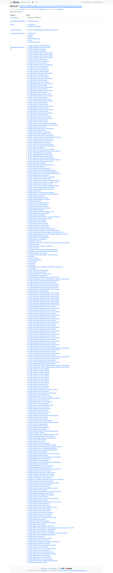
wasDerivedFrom (16, 30)
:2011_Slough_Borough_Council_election (39, 152)
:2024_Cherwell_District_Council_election (39, 477)
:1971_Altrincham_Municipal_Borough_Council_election (43, 358)
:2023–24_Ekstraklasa (34, 201)
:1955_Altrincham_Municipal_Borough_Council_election (43, 303)
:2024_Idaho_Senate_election (36, 524)
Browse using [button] (25, 2)
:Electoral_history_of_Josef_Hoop (37, 253)
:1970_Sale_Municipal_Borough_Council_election (42, 355)
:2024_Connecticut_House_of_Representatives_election (43, 483)
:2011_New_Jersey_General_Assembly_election (41, 146)
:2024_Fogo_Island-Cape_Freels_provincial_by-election (43, 498)
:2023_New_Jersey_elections (36, 196)
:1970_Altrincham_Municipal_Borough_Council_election (43, 353)
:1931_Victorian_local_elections (37, 50)
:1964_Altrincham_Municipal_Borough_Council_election (43, 330)
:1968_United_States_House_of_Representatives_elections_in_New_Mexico (48, 348)
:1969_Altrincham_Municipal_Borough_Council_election (43, 349)
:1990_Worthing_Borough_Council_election (40, 95)
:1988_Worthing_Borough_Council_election (40, 90)
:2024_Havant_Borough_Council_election (39, 515)
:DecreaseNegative (34, 38)
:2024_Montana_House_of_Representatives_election (43, 560)
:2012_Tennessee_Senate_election (38, 417)
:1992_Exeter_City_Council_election (38, 104)
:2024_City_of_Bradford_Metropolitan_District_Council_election (45, 479)
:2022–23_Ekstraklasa (34, 190)
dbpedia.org (60, 9)
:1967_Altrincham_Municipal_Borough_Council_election (43, 341)
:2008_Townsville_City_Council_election (39, 408)
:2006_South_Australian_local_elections (39, 132)
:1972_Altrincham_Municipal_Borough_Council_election (43, 362)
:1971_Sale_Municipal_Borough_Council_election (42, 360)
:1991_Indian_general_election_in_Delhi (39, 99)
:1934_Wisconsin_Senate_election (38, 275)
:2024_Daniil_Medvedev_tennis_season (39, 208)
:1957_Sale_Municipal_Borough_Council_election (42, 310)
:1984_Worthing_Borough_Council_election (40, 78)
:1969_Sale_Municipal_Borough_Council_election (42, 351)
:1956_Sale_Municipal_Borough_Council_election (42, 306)
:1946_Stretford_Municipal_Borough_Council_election (43, 287)
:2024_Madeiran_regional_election (38, 223)
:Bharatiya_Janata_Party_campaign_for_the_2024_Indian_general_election (48, 242)
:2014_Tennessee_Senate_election (38, 424)
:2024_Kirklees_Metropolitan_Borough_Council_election (43, 541)
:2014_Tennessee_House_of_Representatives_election (43, 422)
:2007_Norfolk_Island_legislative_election (40, 133)
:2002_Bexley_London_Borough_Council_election (42, 393)
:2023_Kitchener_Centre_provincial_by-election (41, 192)
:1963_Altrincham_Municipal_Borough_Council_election (43, 327)
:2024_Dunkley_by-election (36, 209)
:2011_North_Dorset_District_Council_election (41, 149)
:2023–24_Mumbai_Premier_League (38, 203)
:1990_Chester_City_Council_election (38, 374)
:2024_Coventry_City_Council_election (39, 486)
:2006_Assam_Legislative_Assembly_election (40, 405)
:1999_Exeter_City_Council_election (38, 121)
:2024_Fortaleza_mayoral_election (38, 500)
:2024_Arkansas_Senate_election (37, 451)
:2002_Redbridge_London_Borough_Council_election (43, 125)
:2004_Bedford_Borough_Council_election (40, 401)
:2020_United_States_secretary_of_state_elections (42, 438)
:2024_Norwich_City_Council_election (38, 225)
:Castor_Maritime (33, 248)
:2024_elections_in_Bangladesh (37, 239)
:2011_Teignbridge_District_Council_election (40, 154)
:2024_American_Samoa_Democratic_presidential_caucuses (44, 446)
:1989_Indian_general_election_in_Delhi (39, 94)
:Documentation (33, 21)
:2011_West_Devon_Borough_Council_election (41, 158)
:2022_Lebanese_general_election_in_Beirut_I (41, 189)
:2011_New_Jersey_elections (36, 147)
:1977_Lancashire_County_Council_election (40, 56)
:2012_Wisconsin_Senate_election (38, 419)
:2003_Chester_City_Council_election (38, 400)
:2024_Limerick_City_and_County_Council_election (42, 548)
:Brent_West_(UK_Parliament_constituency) (40, 246)
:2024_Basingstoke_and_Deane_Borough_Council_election (44, 457)
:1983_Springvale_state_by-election (38, 71)
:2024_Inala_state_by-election (36, 215)
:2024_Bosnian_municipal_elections (38, 206)
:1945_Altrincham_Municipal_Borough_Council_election (43, 280)
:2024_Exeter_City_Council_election (38, 496)
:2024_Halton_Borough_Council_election (39, 508)
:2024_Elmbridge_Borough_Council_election (40, 493)
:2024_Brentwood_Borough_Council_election (41, 465)
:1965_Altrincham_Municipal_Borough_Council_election (43, 334)
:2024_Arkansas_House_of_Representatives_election (43, 450)
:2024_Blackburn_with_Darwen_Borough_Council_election (44, 462)
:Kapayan (31, 256)
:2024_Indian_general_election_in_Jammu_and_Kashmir (44, 216)
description (14, 17)
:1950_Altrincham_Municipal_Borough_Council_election (43, 294)
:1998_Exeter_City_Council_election (38, 120)
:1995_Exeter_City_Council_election (38, 111)
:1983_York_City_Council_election (37, 75)
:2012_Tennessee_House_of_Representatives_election (43, 415)
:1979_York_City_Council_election (37, 59)
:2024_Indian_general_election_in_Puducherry (41, 531)
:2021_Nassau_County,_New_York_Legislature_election (43, 185)
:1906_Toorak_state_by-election (37, 272)
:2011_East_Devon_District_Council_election (40, 139)
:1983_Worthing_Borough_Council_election (40, 73)
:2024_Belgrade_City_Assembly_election (39, 458)
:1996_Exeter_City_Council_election (38, 114)
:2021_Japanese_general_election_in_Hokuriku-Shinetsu (44, 180)
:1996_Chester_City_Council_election (38, 382)
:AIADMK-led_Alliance (34, 241)
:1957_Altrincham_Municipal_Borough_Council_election (43, 308)
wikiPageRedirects (17, 33)
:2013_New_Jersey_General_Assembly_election (41, 165)
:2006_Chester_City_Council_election (38, 407)
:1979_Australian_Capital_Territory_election (40, 57)
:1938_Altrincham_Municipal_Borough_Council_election (43, 277)
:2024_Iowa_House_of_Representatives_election (41, 534)
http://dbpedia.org (41, 9)
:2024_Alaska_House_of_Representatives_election (42, 445)
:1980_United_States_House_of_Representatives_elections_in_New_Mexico (48, 367)
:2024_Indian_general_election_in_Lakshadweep (41, 529)
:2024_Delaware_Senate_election (37, 489)
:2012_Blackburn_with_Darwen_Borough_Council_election (44, 159)
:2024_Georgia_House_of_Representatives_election (42, 507)
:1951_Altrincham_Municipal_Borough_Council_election (43, 296)
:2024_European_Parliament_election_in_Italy (41, 211)
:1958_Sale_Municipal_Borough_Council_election (42, 313)
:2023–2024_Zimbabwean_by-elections (39, 199)
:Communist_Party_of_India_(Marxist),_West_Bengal (42, 249)
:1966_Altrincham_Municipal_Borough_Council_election (43, 337)
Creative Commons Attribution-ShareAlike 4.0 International (73, 570)
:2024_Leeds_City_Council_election (38, 547)
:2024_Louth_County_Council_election (39, 550)
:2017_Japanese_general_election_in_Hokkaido (41, 177)
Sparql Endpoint (98, 2)
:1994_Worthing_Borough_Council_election (40, 109)
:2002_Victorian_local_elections (37, 127)
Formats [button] (35, 2)
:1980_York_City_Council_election (37, 63)
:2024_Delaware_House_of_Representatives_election (43, 488)
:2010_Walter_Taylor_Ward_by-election (39, 412)
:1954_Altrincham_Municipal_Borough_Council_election (43, 301)
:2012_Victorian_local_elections (37, 163)
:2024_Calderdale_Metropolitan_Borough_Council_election (44, 469)
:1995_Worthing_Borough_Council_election (40, 113)
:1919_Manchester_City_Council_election (39, 273)
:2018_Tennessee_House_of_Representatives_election (43, 434)
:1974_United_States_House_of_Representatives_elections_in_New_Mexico (48, 365)
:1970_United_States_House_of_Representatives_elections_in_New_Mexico (48, 356)
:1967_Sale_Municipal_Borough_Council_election (42, 343)
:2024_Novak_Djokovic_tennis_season (39, 227)
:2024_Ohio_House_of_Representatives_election (41, 229)
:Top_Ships (31, 265)
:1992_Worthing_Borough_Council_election (40, 106)
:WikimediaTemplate (34, 26)
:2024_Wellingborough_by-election (38, 235)
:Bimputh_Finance (33, 244)
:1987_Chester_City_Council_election (38, 368)
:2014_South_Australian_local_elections (39, 168)
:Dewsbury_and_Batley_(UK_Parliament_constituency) (43, 251)
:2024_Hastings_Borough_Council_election (40, 514)
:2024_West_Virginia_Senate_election (38, 237)
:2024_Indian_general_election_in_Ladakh (40, 218)
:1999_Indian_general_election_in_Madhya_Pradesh (42, 389)
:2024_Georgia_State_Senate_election (39, 213)
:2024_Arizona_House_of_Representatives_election (42, 448)
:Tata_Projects (32, 261)
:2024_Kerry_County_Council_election (39, 540)
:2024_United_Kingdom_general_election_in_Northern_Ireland (45, 232)
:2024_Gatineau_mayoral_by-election (38, 503)
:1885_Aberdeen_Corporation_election (39, 47)
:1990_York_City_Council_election (37, 97)
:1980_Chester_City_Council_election (38, 61)
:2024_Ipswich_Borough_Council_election (40, 538)
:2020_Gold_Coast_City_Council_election (39, 178)
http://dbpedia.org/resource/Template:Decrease (51, 6)
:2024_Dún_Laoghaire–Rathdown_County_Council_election (44, 491)
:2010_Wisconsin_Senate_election (38, 413)
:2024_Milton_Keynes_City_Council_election (40, 559)
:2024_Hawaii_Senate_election (37, 519)
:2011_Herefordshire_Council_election (39, 142)
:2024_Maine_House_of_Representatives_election (42, 553)
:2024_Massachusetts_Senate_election (39, 555)
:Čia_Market (32, 268)
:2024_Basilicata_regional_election (38, 455)
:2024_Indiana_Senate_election (37, 220)
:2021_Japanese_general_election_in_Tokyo (40, 184)
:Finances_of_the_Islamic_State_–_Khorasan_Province (43, 254)
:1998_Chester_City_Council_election (38, 386)
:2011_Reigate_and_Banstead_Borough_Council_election (44, 151)
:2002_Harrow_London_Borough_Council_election (42, 123)
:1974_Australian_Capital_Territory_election (40, 54)
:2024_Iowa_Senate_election (36, 536)
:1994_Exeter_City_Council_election (38, 108)
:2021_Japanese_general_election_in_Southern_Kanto (43, 182)
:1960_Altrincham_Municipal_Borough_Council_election (43, 318)
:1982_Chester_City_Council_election (38, 66)
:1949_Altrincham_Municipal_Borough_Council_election (43, 292)
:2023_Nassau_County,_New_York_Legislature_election (43, 194)
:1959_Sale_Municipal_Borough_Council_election (42, 317)
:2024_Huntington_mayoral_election (38, 521)
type (12, 24)
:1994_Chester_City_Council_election (38, 379)
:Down (30, 35)
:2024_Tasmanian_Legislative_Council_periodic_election (43, 230)
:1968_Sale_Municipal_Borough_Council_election (42, 346)
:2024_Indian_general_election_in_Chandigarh (41, 526)
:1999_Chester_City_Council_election (38, 388)
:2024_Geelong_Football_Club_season (39, 505)
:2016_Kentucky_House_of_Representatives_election (43, 171)
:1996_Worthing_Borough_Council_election (40, 118)
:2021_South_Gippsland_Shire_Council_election (41, 187)
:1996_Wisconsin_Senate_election (38, 384)
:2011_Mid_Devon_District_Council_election (40, 144)
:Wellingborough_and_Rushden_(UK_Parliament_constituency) (45, 267)
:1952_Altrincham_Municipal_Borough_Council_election (43, 298)
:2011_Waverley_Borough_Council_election (40, 156)
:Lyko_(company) (33, 258)
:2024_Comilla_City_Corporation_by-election (40, 481)
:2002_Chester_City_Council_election (38, 394)
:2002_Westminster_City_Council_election (40, 396)
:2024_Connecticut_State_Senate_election (40, 484)
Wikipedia (44, 570)
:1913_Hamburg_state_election (37, 49)
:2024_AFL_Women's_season (36, 441)
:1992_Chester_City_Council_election (38, 377)
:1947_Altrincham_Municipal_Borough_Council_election (43, 289)
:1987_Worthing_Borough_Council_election (40, 87)
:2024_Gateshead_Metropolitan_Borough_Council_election (44, 502)
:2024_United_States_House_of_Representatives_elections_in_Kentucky (48, 234)
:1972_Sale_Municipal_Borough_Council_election (42, 363)
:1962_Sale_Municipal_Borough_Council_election (42, 325)
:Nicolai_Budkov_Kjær (34, 260)
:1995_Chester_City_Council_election (38, 381)
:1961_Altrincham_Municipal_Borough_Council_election (43, 322)
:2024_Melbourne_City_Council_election (39, 557)
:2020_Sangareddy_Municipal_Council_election (41, 436)
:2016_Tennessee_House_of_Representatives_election (43, 431)
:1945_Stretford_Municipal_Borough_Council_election (43, 284)
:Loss (30, 40)
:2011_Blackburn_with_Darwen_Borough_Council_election (44, 137)
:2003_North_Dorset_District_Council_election (41, 128)
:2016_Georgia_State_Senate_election (39, 427)
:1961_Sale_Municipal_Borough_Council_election (42, 324)
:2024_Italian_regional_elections (37, 222)
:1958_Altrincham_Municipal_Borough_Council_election (43, 311)
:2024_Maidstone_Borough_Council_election (40, 552)
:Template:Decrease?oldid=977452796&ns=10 (43, 30)
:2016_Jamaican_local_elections (37, 429)
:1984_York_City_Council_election (37, 80)
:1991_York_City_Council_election (37, 102)
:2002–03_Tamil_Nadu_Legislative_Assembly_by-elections (44, 398)
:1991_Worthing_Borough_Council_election (40, 101)
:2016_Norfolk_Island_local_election (38, 175)
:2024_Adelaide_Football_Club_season (39, 443)
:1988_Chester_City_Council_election (38, 370)
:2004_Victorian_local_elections (37, 130)
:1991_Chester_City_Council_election (38, 375)
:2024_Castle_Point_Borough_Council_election (41, 474)
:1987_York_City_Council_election (37, 89)
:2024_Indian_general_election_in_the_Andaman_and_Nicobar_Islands (47, 533)
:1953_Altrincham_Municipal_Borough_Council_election (43, 299)
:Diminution (32, 33)
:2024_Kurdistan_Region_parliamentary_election (42, 545)
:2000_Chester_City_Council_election (38, 391)
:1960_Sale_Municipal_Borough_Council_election (42, 320)
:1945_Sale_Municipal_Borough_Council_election (42, 282)
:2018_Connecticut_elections (36, 432)
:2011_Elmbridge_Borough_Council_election (40, 140)
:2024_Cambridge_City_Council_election (39, 470)
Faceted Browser (86, 2)
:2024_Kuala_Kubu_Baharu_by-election (39, 543)
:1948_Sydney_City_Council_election (38, 291)
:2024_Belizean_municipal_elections (38, 460)
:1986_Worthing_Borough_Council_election (40, 83)
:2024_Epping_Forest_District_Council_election (41, 495)
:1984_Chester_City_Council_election (38, 76)
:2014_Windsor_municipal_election (38, 426)
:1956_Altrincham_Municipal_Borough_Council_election (43, 305)
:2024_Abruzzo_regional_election (37, 204)
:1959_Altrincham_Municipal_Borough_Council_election (43, 315)
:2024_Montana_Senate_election (37, 562)
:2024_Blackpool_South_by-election (38, 464)
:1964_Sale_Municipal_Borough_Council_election (42, 332)
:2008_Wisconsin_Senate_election (38, 410)
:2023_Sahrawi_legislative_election (38, 197)
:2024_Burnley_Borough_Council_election (40, 467)
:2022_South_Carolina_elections (37, 439)
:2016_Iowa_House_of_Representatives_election (41, 170)
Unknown (22, 9)
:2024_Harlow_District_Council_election (39, 510)
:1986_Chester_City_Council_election (38, 82)
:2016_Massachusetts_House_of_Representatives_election (44, 173)
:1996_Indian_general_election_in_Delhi (39, 116)
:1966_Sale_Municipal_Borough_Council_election (42, 339)
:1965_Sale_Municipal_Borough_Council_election (42, 336)
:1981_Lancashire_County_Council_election (40, 64)
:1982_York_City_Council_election (37, 68)
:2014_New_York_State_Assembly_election (40, 420)
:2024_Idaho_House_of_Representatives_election (42, 522)
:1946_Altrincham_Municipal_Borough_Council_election (43, 286)
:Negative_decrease (34, 42)
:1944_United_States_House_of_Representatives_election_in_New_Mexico (48, 279)
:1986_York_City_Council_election (37, 85)
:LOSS (30, 37)
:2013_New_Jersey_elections (36, 166)
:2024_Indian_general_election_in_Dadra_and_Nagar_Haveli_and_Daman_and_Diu (51, 527)
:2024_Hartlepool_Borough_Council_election (40, 512)
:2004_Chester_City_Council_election (38, 403)
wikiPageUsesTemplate (17, 21)
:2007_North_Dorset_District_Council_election (41, 135)
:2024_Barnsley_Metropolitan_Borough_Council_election (44, 453)
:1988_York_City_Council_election (37, 92)
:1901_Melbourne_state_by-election (38, 270)
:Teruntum (31, 263)
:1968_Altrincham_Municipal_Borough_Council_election (43, 344)
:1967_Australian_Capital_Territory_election (40, 52)
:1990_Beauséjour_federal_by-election (39, 372)
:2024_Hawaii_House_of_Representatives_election (42, 517)
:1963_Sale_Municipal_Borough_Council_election (42, 329)
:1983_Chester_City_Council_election (38, 69)
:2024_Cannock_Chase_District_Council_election (41, 472)
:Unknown (31, 24)
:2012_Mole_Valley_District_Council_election (40, 161)
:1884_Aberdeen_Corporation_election (39, 45)
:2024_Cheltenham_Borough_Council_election (41, 476)
